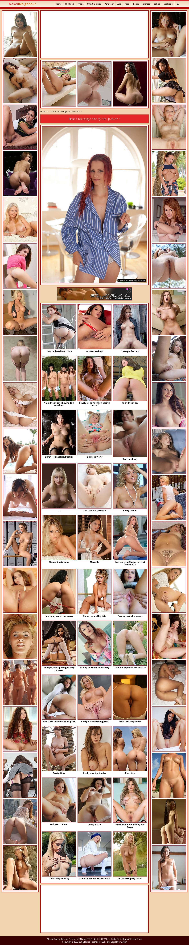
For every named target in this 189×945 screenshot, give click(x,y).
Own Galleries (94, 4)
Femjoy (57, 939)
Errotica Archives (68, 939)
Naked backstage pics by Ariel (65, 111)
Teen (127, 4)
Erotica (146, 4)
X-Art (99, 939)
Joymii (126, 939)
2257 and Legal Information (114, 942)
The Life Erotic (135, 939)
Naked (22, 4)
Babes (157, 4)
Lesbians (168, 4)
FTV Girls (106, 939)
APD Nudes (92, 939)
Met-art (50, 939)
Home (59, 4)
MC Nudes (81, 939)
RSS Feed (69, 4)
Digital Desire (117, 939)
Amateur (109, 4)
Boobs (136, 4)
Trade (81, 4)
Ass (119, 4)
